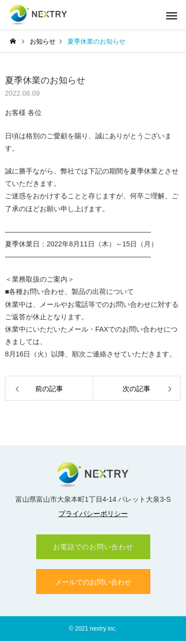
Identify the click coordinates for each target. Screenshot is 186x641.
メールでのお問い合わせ (93, 582)
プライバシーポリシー (93, 513)
